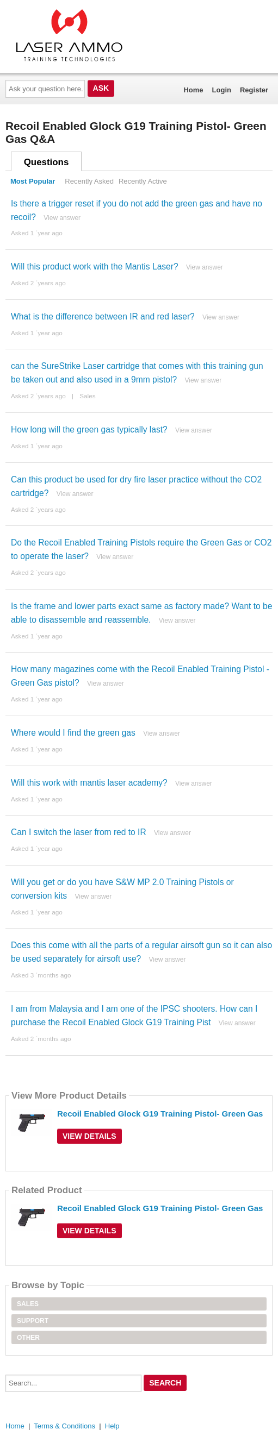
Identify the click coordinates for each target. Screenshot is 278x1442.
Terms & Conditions (64, 1426)
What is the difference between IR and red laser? (103, 316)
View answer (62, 218)
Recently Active (143, 181)
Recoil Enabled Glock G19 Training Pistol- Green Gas (160, 1113)
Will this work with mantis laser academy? (89, 782)
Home (193, 90)
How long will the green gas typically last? (89, 429)
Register (254, 90)
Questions (46, 162)
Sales (87, 395)
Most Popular (32, 181)
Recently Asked (89, 181)
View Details (89, 1136)
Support (32, 1321)
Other (28, 1337)
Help (112, 1426)
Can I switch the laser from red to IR (78, 832)
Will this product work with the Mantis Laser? (94, 266)
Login (221, 90)
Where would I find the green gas (73, 732)
